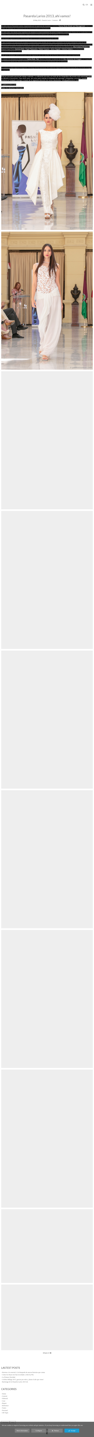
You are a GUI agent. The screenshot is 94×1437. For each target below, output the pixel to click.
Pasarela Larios (46, 20)
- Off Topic (4, 1413)
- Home (3, 1394)
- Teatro (3, 1408)
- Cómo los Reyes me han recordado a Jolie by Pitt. (17, 1375)
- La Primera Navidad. (8, 1377)
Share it (47, 1353)
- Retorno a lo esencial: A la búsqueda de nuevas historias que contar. (23, 1372)
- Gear (3, 1401)
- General (4, 1396)
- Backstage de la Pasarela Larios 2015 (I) (14, 1382)
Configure (38, 1431)
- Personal (4, 1410)
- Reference (5, 1405)
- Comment (54, 20)
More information (22, 1431)
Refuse (55, 1431)
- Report (3, 1403)
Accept (71, 1431)
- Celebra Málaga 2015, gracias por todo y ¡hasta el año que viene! (22, 1379)
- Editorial (4, 1398)
